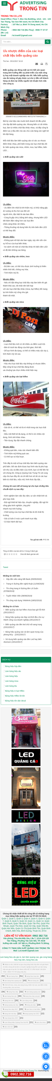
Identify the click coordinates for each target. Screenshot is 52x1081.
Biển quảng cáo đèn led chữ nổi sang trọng (23, 624)
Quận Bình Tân (33, 928)
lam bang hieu (12, 976)
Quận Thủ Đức (16, 926)
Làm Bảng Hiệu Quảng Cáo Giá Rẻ (15, 1022)
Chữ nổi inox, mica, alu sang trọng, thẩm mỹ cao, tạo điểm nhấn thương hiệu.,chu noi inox (25, 986)
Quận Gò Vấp (30, 926)
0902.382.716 (20, 1074)
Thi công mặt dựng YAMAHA (18, 600)
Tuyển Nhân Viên (13, 596)
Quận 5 (34, 918)
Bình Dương (26, 931)
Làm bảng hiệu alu (13, 671)
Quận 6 (41, 918)
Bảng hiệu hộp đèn (13, 666)
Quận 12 (40, 921)
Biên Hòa (16, 931)
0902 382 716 (40, 935)
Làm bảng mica (11, 681)
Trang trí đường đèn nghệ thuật (19, 584)
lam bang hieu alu (9, 996)
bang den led (8, 1000)
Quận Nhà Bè (42, 926)
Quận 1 (5, 918)
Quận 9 (15, 921)
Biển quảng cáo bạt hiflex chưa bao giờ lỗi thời (25, 610)
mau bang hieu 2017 (10, 1018)
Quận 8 (8, 921)
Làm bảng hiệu (11, 676)
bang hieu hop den (32, 976)
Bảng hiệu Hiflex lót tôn (15, 696)
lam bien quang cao (30, 957)
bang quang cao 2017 (31, 1013)
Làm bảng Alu (11, 686)
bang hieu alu (32, 960)
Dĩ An (44, 931)
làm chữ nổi (8, 1027)
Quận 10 (23, 921)
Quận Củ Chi (21, 928)
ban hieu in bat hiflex (32, 1009)
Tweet (5, 567)
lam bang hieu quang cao (12, 980)
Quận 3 (19, 918)
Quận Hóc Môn (8, 928)
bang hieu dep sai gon (31, 996)
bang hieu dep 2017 (10, 1009)
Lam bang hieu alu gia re (10, 957)
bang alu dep (30, 1005)
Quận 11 (31, 921)
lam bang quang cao (32, 992)
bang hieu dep (12, 992)
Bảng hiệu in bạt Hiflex (14, 691)
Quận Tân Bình (19, 923)
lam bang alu (33, 980)
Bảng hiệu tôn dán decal (15, 701)
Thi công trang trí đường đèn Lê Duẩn (22, 588)
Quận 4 (27, 918)
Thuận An (37, 931)
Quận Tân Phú (33, 923)
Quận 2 (12, 918)
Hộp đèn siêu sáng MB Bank (18, 579)
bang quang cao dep (10, 1005)
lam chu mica (40, 1022)
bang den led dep (9, 1013)
